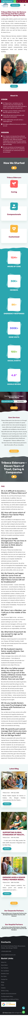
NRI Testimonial (7, 1)
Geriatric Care (5, 973)
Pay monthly (20, 401)
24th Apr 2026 (15, 792)
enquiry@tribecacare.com (8, 954)
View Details (14, 451)
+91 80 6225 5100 (6, 951)
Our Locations (5, 970)
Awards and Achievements (8, 993)
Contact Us (4, 979)
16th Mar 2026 (15, 837)
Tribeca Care (6, 792)
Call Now (14, 86)
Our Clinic (4, 976)
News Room (4, 965)
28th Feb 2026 (15, 882)
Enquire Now (15, 5)
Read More (7, 803)
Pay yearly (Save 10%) (7, 401)
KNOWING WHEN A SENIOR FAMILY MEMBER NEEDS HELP (14, 879)
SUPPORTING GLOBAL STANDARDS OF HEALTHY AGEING (14, 834)
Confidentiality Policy (7, 996)
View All (14, 407)
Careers (3, 987)
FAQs (2, 985)
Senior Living (4, 990)
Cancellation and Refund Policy (10, 999)
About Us (3, 962)
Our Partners (4, 968)
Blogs (2, 982)
